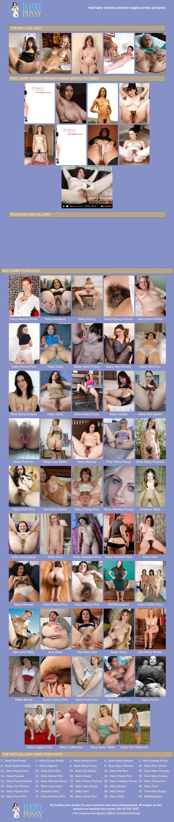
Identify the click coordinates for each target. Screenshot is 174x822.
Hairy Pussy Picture (19, 781)
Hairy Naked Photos (18, 765)
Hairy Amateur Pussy (123, 781)
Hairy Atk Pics (119, 770)
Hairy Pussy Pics (121, 776)
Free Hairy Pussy (155, 791)
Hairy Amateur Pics (53, 796)
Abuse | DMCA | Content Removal (118, 813)
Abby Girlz (82, 791)
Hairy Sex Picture (17, 786)
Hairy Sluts (117, 796)
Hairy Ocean (83, 776)
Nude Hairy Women (120, 760)
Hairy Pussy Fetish (51, 760)
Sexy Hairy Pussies (120, 765)
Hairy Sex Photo (15, 760)
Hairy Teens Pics (86, 796)
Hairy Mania (117, 791)
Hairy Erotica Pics (85, 760)
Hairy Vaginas (48, 765)
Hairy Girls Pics (51, 770)
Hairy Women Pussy (54, 781)
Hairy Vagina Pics (17, 791)
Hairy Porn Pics (16, 796)
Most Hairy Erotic (17, 770)
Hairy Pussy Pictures (88, 781)
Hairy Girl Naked (86, 770)
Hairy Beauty (118, 786)
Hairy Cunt (151, 786)
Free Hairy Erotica (156, 776)
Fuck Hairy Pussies (156, 770)
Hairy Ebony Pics (52, 776)
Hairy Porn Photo (155, 765)
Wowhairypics (153, 796)
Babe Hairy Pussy (85, 765)
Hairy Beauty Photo (155, 760)
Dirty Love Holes (51, 786)
